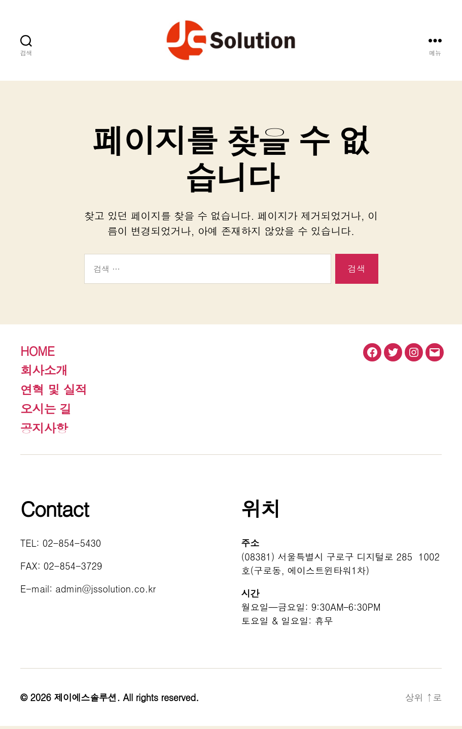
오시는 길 (46, 411)
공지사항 (43, 431)
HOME (37, 353)
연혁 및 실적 (53, 392)
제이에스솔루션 (85, 700)
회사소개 (43, 373)
